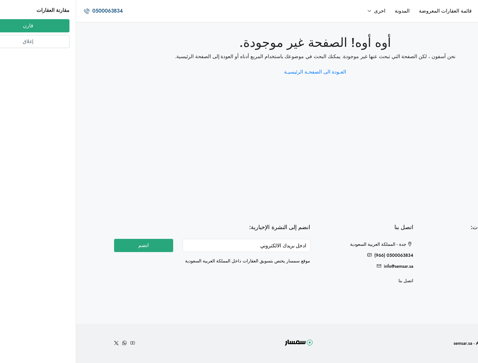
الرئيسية (413, 10)
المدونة (326, 10)
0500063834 (27, 10)
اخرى (303, 10)
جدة (432, 245)
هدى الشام (425, 256)
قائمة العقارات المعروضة (369, 10)
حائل (431, 288)
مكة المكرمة (423, 277)
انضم (67, 245)
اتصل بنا (329, 281)
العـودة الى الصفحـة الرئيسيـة (239, 71)
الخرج (430, 266)
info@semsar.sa (322, 266)
